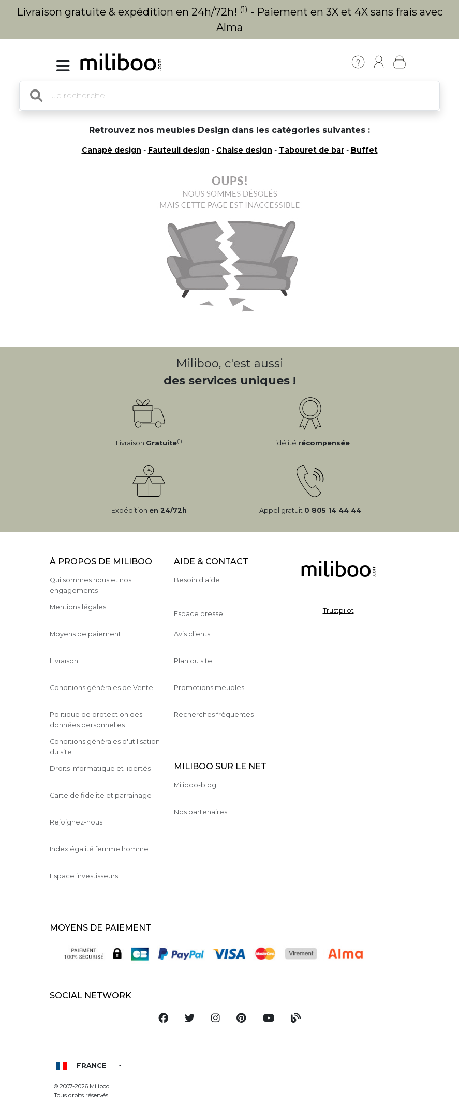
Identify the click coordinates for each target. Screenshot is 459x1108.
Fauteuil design (179, 150)
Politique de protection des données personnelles (96, 719)
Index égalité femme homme (99, 849)
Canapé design (111, 150)
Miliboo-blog (195, 785)
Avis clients (192, 634)
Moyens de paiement (85, 634)
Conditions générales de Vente (101, 688)
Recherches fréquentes (214, 714)
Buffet (364, 150)
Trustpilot (338, 611)
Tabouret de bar (311, 150)
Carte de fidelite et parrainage (101, 795)
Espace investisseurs (84, 876)
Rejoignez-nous (76, 822)
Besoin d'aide (197, 580)
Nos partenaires (200, 812)
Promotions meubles (209, 688)
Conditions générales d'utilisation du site (105, 746)
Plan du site (193, 661)
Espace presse (198, 614)
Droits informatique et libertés (100, 768)
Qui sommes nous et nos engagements (90, 585)
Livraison (64, 661)
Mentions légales (78, 607)
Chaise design (244, 150)
